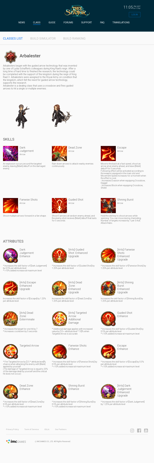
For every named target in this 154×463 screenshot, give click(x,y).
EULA (47, 429)
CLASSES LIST (13, 38)
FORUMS (68, 22)
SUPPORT (86, 22)
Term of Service (31, 429)
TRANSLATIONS (121, 22)
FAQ (102, 22)
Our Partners (60, 429)
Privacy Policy (12, 429)
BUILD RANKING (74, 38)
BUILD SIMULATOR (43, 38)
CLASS (36, 22)
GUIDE (52, 22)
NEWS (21, 22)
